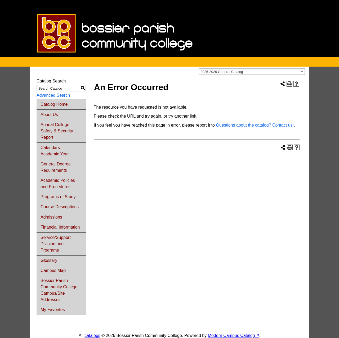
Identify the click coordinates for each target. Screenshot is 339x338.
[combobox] (252, 71)
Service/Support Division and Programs (56, 243)
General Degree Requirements (56, 167)
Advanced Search (53, 95)
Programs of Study (58, 197)
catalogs (92, 335)
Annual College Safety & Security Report (57, 131)
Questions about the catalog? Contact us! (255, 125)
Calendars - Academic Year (55, 150)
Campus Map (53, 270)
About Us (49, 114)
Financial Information (60, 227)
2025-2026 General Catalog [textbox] (221, 72)
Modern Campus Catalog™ (233, 335)
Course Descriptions (60, 207)
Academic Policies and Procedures (58, 183)
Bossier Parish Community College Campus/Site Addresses (59, 290)
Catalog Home (54, 104)
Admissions (51, 217)
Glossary (49, 260)
